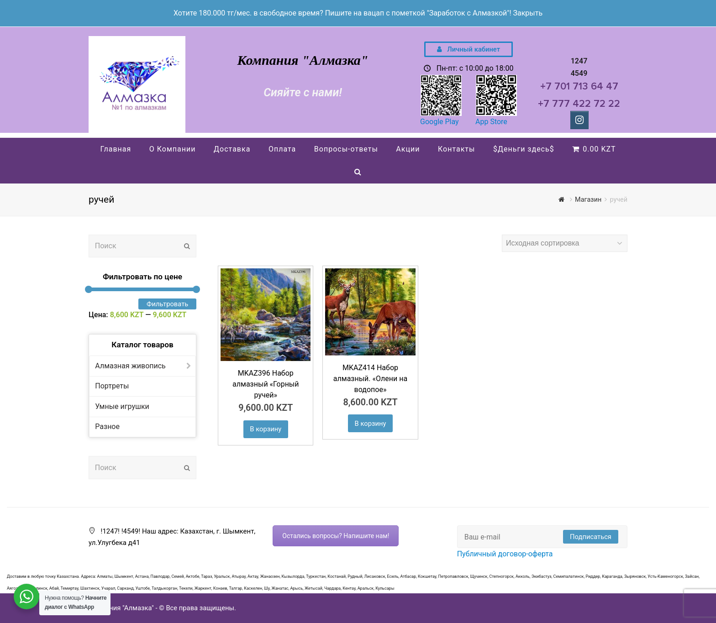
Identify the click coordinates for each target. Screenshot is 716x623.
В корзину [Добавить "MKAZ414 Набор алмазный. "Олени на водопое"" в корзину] (370, 423)
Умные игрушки (122, 406)
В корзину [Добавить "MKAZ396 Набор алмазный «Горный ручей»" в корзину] (265, 429)
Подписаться (590, 537)
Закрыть (527, 13)
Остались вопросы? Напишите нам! (335, 535)
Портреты (112, 386)
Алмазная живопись (130, 365)
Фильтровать (167, 304)
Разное (107, 426)
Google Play (439, 121)
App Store (491, 121)
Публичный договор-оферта (505, 554)
